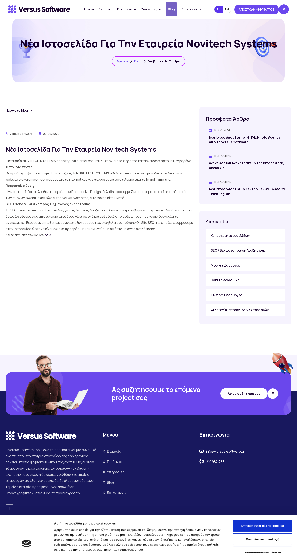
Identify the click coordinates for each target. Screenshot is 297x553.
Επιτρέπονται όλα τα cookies (262, 494)
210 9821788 (215, 461)
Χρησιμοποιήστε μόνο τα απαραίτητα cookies (262, 523)
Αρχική (89, 9)
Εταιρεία (105, 9)
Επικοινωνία (191, 9)
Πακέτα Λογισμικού (226, 280)
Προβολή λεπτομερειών (245, 545)
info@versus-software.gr (225, 451)
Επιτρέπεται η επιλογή (262, 507)
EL (218, 9)
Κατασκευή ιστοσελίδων (230, 235)
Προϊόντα (126, 9)
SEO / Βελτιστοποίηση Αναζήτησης (238, 250)
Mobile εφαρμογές (225, 265)
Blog (171, 9)
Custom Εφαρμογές (226, 295)
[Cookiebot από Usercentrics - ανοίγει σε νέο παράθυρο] (27, 545)
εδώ (47, 235)
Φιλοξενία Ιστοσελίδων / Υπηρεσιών (240, 309)
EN (227, 9)
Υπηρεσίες (151, 9)
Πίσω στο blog (19, 110)
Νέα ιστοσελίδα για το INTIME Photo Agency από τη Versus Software (244, 139)
